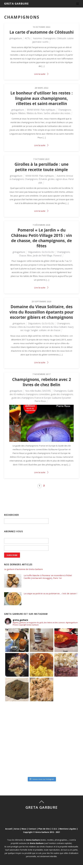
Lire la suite (39, 74)
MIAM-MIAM (33, 109)
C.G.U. (54, 828)
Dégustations (34, 252)
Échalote (43, 179)
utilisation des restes (60, 113)
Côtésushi (61, 38)
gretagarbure (15, 38)
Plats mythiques (48, 109)
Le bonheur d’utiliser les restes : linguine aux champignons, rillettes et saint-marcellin (41, 98)
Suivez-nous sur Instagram (42, 779)
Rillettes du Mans (35, 113)
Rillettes (22, 113)
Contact (32, 828)
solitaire (42, 330)
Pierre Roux (40, 401)
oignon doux (61, 179)
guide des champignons (62, 394)
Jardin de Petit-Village (42, 255)
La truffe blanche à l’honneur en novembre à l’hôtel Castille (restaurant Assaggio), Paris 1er (48, 576)
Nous (24, 828)
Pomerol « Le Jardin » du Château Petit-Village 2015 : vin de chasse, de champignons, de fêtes (41, 238)
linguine (13, 113)
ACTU (27, 38)
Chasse (22, 255)
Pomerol (57, 255)
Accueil (8, 828)
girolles (51, 179)
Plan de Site (44, 828)
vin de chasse (53, 330)
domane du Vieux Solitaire (54, 326)
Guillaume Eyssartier (61, 397)
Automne (37, 38)
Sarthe (47, 113)
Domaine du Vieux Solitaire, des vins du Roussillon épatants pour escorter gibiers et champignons (41, 312)
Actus (16, 828)
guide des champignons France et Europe (31, 397)
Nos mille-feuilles (33, 390)
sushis (45, 41)
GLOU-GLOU (48, 252)
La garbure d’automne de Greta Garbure (23, 569)
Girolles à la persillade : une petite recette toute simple (41, 166)
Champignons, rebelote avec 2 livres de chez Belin (41, 382)
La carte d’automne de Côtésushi (41, 32)
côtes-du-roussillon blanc (29, 326)
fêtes (29, 255)
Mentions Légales (67, 828)
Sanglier (34, 330)
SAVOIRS (46, 390)
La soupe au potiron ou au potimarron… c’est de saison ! (50, 593)
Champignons (49, 38)
